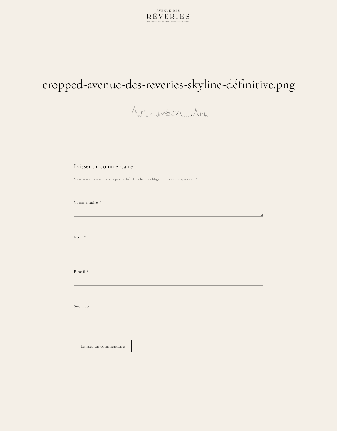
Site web (81, 306)
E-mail (81, 271)
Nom (80, 237)
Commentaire (87, 202)
